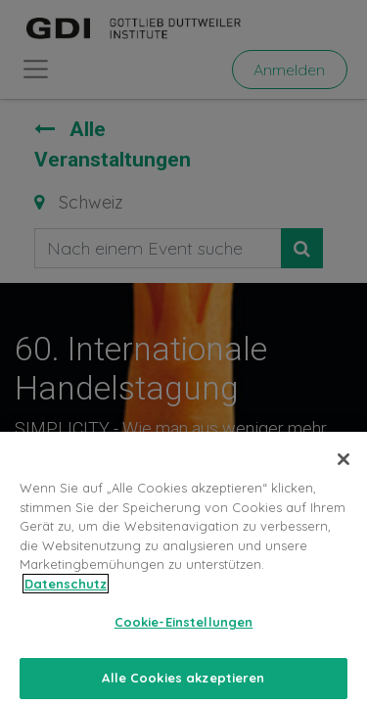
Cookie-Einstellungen (184, 630)
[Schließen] (343, 468)
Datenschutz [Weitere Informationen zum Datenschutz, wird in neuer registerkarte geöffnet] (65, 592)
